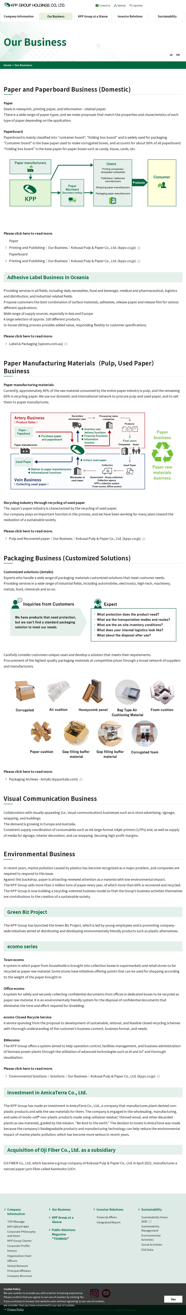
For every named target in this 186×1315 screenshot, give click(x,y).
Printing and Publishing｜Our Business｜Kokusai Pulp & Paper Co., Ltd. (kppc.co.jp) (72, 247)
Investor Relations (130, 16)
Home (7, 65)
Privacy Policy (15, 1309)
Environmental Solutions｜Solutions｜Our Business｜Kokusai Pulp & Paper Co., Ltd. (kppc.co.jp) (82, 1076)
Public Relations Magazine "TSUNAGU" (63, 1234)
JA (171, 54)
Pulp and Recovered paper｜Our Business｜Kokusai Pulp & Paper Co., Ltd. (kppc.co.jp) (75, 538)
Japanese (137, 5)
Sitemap (121, 5)
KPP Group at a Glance (93, 16)
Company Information (19, 16)
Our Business (55, 16)
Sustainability (167, 16)
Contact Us (104, 5)
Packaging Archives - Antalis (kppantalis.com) (43, 779)
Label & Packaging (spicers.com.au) (36, 343)
